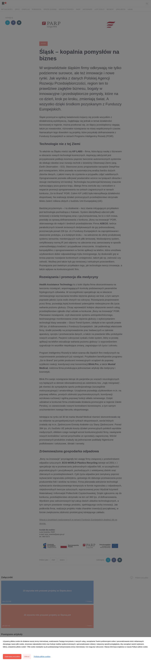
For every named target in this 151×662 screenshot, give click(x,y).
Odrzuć (26, 656)
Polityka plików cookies (42, 656)
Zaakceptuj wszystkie (12, 656)
